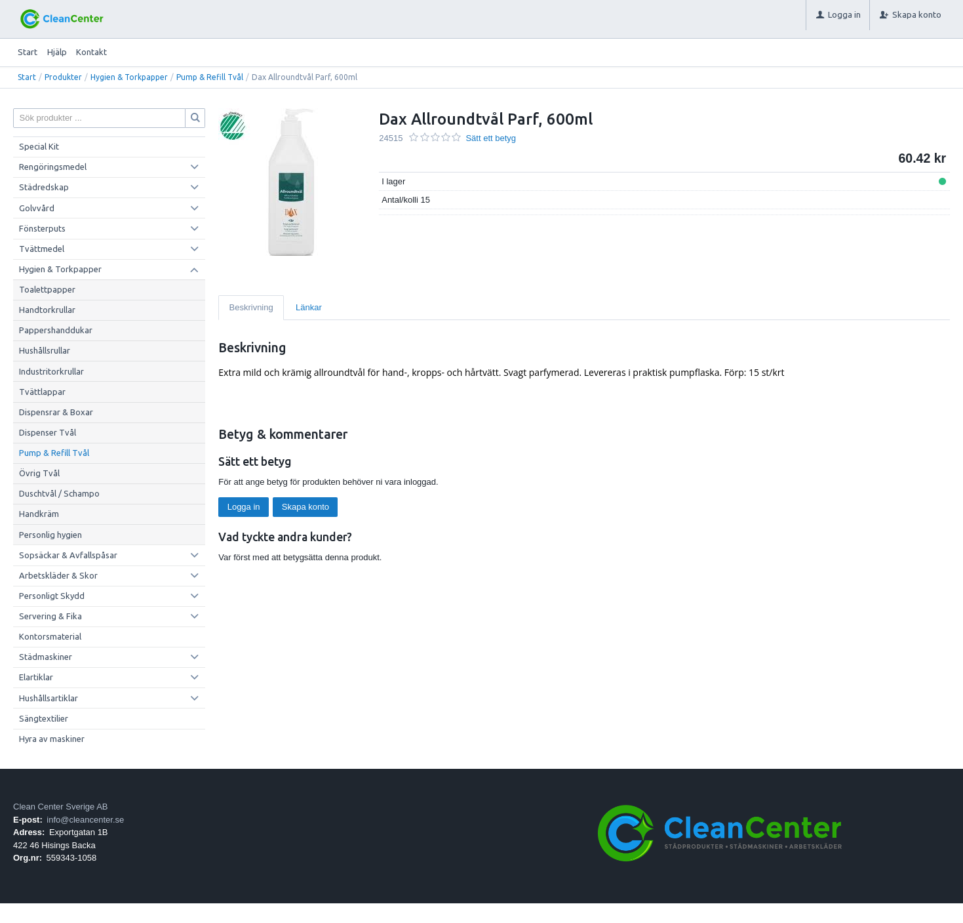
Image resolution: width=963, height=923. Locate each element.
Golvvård (36, 208)
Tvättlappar (42, 391)
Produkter (63, 77)
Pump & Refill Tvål (209, 77)
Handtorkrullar (47, 309)
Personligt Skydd (52, 595)
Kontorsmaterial (50, 636)
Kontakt (91, 51)
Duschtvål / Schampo (59, 493)
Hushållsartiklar (48, 698)
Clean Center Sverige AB (60, 806)
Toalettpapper (47, 289)
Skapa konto (305, 507)
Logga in (243, 507)
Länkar (309, 307)
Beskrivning (251, 307)
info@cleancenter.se (85, 820)
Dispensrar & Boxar (56, 412)
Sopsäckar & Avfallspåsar (68, 555)
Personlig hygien (50, 534)
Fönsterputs (42, 228)
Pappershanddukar (55, 330)
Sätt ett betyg (490, 138)
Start (27, 51)
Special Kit (39, 146)
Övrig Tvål (39, 473)
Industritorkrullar (51, 371)
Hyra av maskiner (52, 738)
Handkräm (39, 513)
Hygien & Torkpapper (129, 77)
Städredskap (44, 187)
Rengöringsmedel (53, 166)
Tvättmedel (41, 248)
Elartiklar (36, 677)
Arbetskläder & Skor (58, 575)
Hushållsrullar (44, 350)
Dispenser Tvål (47, 432)
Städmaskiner (45, 656)
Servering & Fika (50, 616)
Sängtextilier (43, 718)
